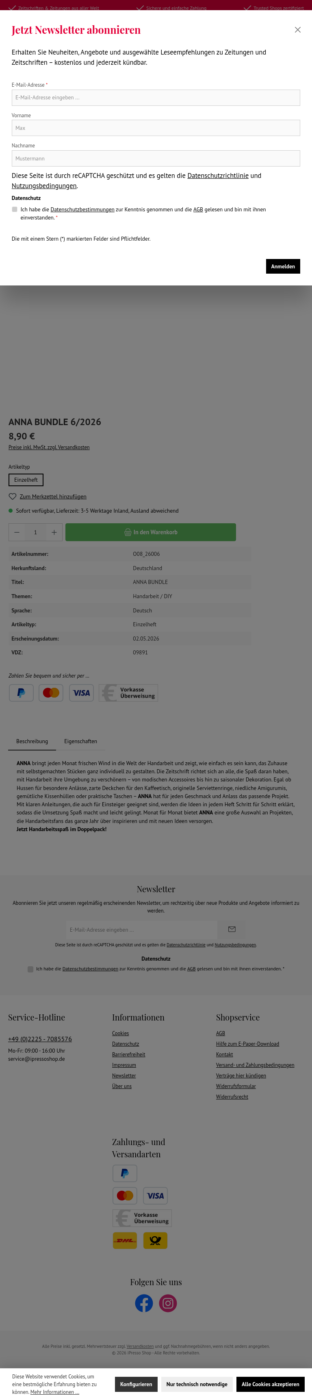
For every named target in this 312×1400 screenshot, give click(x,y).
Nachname (23, 145)
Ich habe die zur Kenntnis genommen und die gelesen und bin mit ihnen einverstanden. (143, 213)
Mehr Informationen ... (54, 1392)
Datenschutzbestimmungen (83, 209)
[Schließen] (297, 29)
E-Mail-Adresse (30, 84)
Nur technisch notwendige (197, 1384)
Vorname (21, 115)
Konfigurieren (136, 1384)
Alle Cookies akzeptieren (270, 1384)
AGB (198, 209)
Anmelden (283, 266)
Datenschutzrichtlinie (218, 175)
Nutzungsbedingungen (44, 185)
